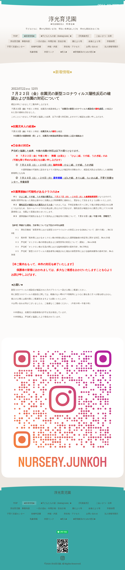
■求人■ (64, 52)
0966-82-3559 (108, 5)
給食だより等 (94, 41)
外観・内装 (52, 46)
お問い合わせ (92, 46)
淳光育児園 (62, 18)
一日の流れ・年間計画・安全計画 (51, 41)
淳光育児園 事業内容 (20, 41)
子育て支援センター (16, 46)
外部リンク (49, 52)
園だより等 (77, 41)
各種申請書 (36, 46)
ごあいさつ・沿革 (104, 36)
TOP (15, 36)
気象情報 (34, 52)
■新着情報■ (29, 36)
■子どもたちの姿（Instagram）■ (56, 36)
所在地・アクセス (72, 46)
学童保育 (111, 41)
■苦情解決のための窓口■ (84, 52)
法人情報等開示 (111, 46)
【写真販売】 (83, 36)
